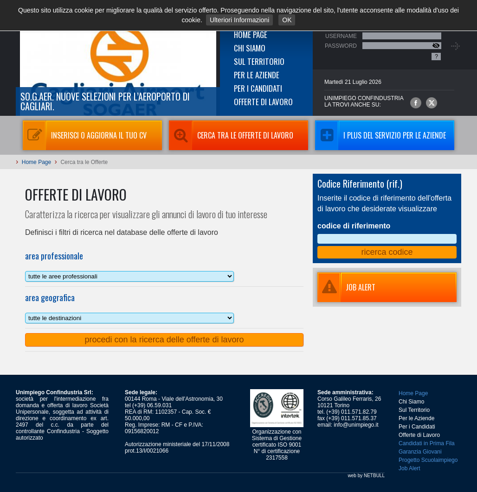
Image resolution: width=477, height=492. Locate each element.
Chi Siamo (249, 48)
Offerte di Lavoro (263, 101)
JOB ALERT (346, 287)
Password (341, 46)
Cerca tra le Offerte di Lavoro (231, 135)
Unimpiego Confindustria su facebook (415, 102)
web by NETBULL (366, 475)
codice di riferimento (353, 226)
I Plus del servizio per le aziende (380, 135)
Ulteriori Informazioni (239, 20)
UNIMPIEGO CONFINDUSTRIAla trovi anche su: (364, 101)
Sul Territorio (259, 61)
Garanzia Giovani (420, 451)
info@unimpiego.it (356, 425)
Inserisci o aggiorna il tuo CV (85, 135)
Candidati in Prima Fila (427, 443)
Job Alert (409, 468)
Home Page (250, 34)
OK (286, 20)
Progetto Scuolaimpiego (428, 460)
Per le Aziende (256, 75)
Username (341, 36)
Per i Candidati (258, 88)
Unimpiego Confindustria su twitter (431, 102)
